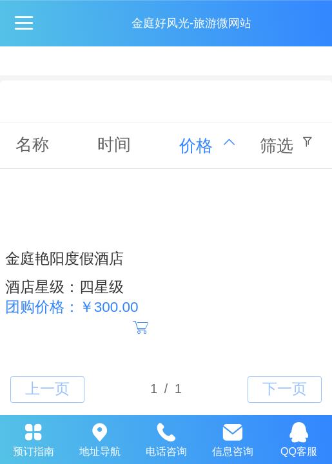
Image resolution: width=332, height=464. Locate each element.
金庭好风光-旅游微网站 (191, 23)
